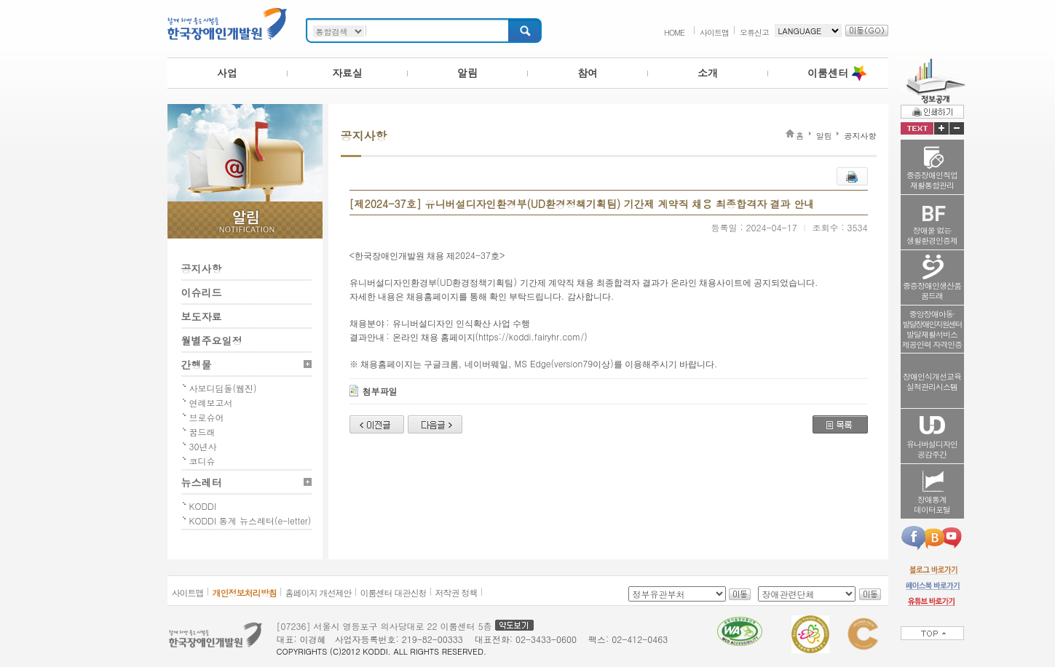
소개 (708, 72)
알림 (467, 72)
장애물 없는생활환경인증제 (931, 235)
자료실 (347, 72)
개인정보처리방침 (245, 592)
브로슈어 (206, 417)
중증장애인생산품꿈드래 (932, 290)
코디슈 (202, 461)
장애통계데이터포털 (932, 504)
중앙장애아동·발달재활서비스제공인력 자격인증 (932, 329)
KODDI (202, 506)
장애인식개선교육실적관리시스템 (932, 381)
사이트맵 (714, 32)
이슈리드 (201, 292)
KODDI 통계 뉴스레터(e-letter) (250, 520)
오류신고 (754, 32)
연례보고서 (211, 402)
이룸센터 (827, 72)
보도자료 (201, 316)
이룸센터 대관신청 (393, 592)
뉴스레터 (201, 482)
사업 (227, 72)
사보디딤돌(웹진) (223, 388)
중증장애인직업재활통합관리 (931, 180)
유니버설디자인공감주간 (931, 449)
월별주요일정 (211, 340)
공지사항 (201, 268)
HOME (674, 32)
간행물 (196, 364)
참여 (587, 72)
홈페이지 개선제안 (318, 592)
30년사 (203, 446)
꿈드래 (202, 432)
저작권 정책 (456, 592)
